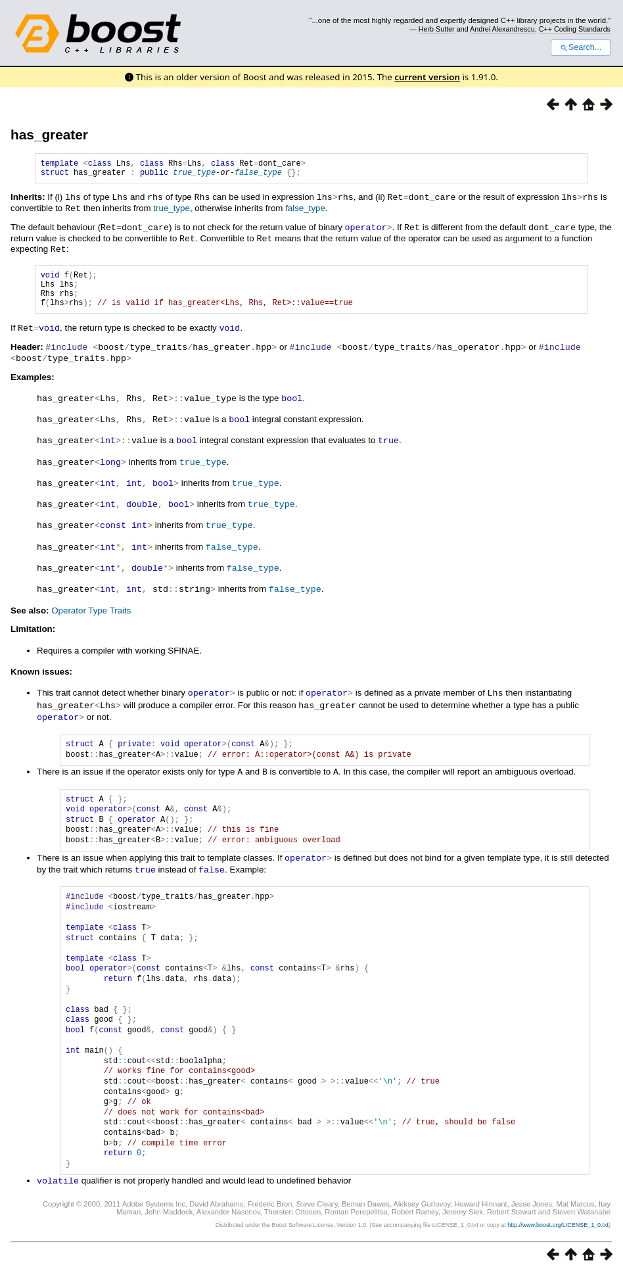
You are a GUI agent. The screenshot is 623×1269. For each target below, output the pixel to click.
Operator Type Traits (91, 610)
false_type (258, 175)
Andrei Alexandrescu (502, 29)
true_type (194, 175)
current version (427, 77)
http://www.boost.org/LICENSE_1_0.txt (558, 1220)
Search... (580, 47)
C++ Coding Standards (575, 29)
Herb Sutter (437, 29)
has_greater (49, 134)
